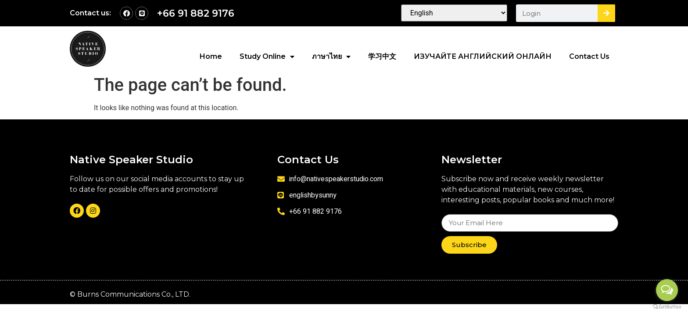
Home (211, 56)
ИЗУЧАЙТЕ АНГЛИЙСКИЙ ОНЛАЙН (483, 56)
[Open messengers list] (667, 290)
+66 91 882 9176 (195, 13)
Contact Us (589, 56)
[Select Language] (454, 13)
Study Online (267, 57)
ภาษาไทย (331, 57)
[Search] (606, 13)
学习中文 (382, 56)
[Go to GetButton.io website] (667, 307)
